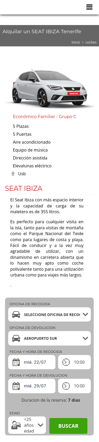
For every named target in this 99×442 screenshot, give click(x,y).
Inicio (76, 42)
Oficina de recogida (30, 304)
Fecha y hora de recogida (36, 351)
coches (91, 42)
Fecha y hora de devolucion (38, 375)
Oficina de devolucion (32, 328)
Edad (15, 413)
